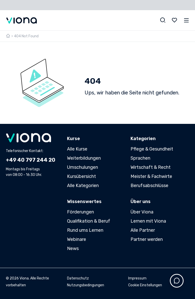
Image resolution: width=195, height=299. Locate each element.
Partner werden (147, 239)
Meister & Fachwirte (151, 176)
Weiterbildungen (84, 158)
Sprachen (140, 158)
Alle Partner (143, 230)
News (73, 248)
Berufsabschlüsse (149, 185)
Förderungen (80, 212)
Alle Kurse (77, 149)
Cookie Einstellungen (145, 285)
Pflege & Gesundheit (152, 149)
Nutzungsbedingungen (85, 285)
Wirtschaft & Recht (151, 167)
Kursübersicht (81, 176)
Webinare (76, 239)
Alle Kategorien (83, 185)
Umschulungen (82, 167)
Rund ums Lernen (85, 230)
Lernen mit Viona (148, 221)
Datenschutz (78, 278)
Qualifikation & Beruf (88, 221)
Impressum (137, 278)
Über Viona (142, 212)
